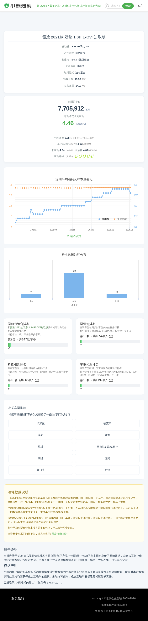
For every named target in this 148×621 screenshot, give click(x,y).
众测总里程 (74, 101)
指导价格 (68, 79)
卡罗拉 (41, 423)
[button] (9, 348)
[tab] (38, 336)
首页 (39, 5)
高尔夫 (41, 469)
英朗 (40, 434)
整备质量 (69, 85)
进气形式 (69, 53)
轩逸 (107, 434)
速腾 (107, 458)
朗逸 (40, 458)
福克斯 (107, 423)
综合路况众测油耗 (74, 116)
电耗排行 (79, 5)
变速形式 (70, 66)
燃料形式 (69, 72)
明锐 (107, 469)
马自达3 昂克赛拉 (107, 446)
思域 (40, 446)
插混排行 (90, 5)
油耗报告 (57, 5)
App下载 (47, 5)
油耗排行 (68, 5)
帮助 (98, 5)
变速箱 (65, 59)
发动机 (65, 46)
